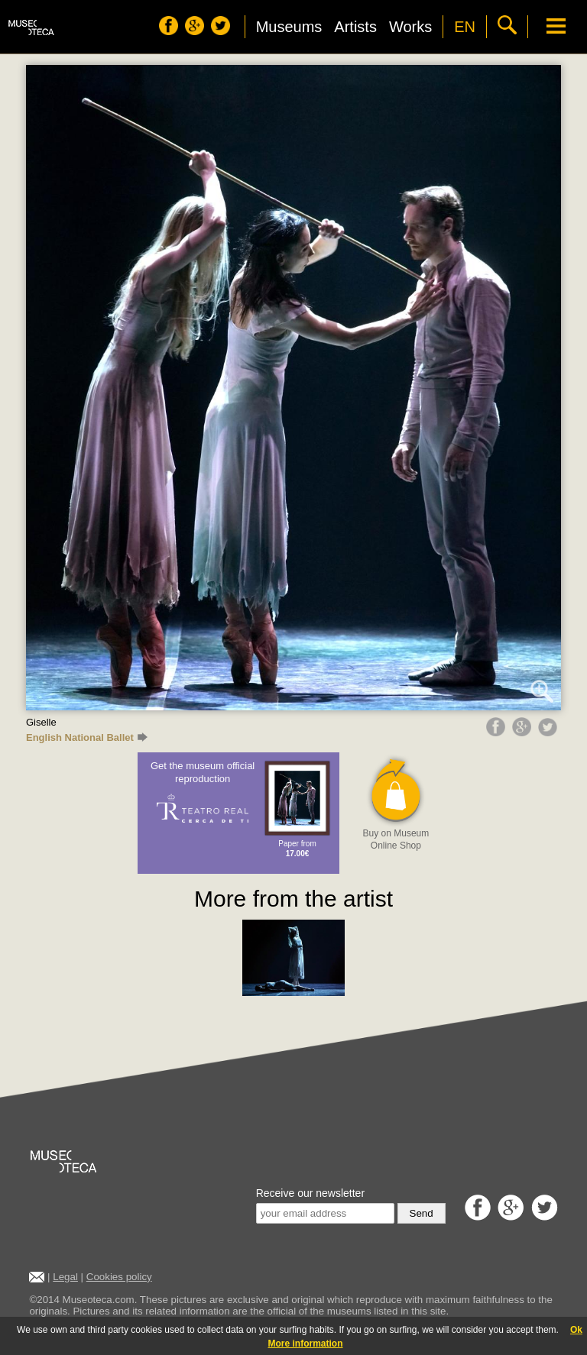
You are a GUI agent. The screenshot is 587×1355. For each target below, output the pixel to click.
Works (410, 26)
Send (421, 1213)
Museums (289, 26)
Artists (355, 26)
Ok (576, 1329)
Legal (65, 1276)
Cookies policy (119, 1276)
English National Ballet (87, 737)
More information (305, 1343)
